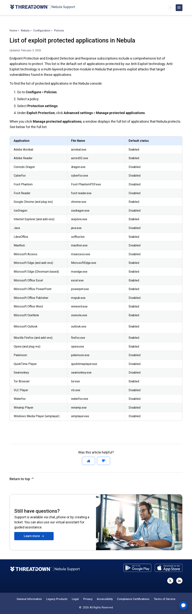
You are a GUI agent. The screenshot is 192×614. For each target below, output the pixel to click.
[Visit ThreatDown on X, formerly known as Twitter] (170, 581)
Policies (59, 30)
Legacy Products (57, 599)
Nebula (25, 30)
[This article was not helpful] (103, 461)
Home (13, 30)
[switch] (170, 7)
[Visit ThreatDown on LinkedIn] (179, 581)
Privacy (87, 599)
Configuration (41, 30)
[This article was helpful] (88, 461)
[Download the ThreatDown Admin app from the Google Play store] (137, 568)
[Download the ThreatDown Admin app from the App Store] (168, 568)
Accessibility (105, 599)
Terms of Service (164, 599)
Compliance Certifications (133, 599)
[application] (183, 605)
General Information (29, 599)
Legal (75, 599)
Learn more (34, 536)
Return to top (22, 478)
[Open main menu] (179, 7)
